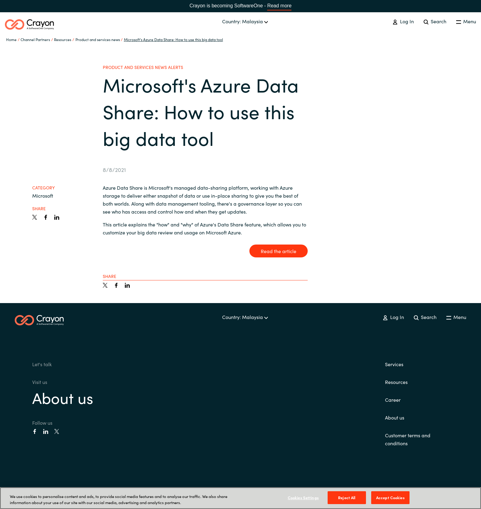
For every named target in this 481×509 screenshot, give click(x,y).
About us (62, 397)
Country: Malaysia (245, 21)
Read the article (278, 251)
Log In (403, 21)
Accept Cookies (390, 497)
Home (11, 39)
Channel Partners (35, 39)
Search (435, 21)
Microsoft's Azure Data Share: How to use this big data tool (173, 39)
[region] (240, 498)
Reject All (346, 497)
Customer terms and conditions (407, 439)
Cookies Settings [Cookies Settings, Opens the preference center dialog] (303, 497)
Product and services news (97, 39)
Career (393, 399)
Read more (279, 5)
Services (394, 364)
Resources (396, 381)
